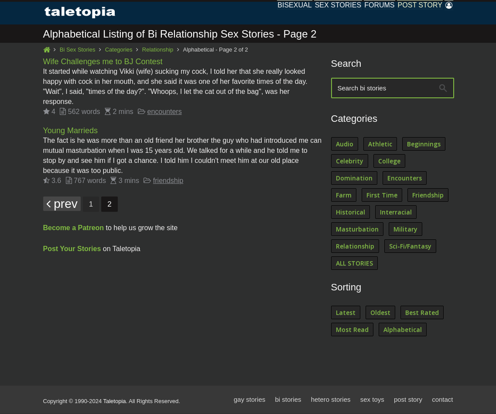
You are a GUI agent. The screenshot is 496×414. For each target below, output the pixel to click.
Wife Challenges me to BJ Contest (103, 62)
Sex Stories (312, 13)
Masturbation (357, 229)
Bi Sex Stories (78, 50)
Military (405, 229)
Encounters (404, 178)
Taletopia (114, 401)
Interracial (396, 212)
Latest (346, 313)
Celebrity (349, 161)
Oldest (380, 313)
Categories (119, 50)
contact (442, 400)
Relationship (158, 50)
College (389, 161)
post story (408, 400)
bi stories (288, 400)
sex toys (372, 400)
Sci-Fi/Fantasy (410, 246)
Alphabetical (402, 330)
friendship (168, 181)
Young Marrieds (70, 131)
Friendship (428, 195)
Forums (361, 13)
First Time (381, 195)
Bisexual (261, 13)
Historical (350, 212)
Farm (344, 195)
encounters (164, 112)
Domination (354, 178)
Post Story (409, 13)
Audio (344, 144)
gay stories (250, 400)
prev (62, 204)
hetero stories (331, 400)
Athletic (380, 144)
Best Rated (422, 313)
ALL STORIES (354, 263)
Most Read (352, 330)
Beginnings (424, 144)
